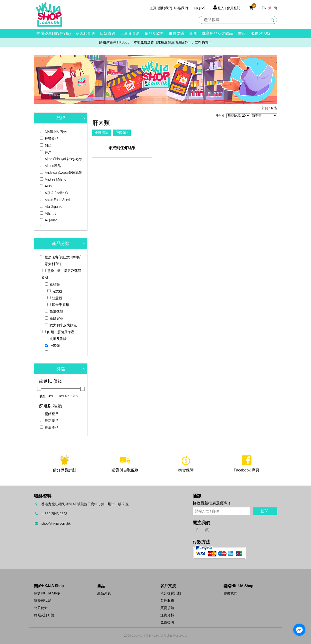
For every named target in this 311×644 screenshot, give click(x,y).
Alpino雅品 (50, 166)
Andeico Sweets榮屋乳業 (61, 172)
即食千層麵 (58, 305)
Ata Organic (51, 207)
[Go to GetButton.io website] (299, 639)
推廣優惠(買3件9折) (53, 33)
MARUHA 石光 (53, 132)
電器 (193, 33)
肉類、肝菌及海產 (58, 332)
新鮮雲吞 (54, 318)
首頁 (265, 108)
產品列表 (104, 593)
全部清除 (101, 133)
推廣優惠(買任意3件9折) (60, 257)
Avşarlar (48, 220)
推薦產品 (49, 427)
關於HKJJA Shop (47, 593)
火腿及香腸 (56, 339)
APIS (46, 186)
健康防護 (176, 33)
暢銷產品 (49, 414)
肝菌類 (52, 346)
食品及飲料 (154, 33)
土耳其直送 (130, 33)
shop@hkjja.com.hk (55, 523)
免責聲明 (167, 622)
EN (264, 8)
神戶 (46, 152)
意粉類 (52, 284)
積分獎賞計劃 (170, 593)
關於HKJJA (42, 600)
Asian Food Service (56, 200)
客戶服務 (167, 600)
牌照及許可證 (44, 615)
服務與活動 (260, 33)
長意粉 (54, 291)
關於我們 (165, 8)
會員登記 (233, 8)
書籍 (242, 33)
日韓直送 (107, 33)
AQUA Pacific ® (54, 193)
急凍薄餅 (54, 311)
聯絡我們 (181, 8)
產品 (274, 108)
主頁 (153, 8)
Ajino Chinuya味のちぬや (61, 159)
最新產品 (49, 421)
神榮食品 (49, 138)
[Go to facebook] (299, 630)
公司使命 (41, 608)
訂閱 (264, 511)
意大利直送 (85, 33)
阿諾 (46, 145)
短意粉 (54, 298)
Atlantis (48, 213)
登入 (220, 8)
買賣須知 (167, 608)
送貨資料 (167, 615)
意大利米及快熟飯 (61, 325)
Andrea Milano (53, 179)
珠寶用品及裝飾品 (217, 33)
